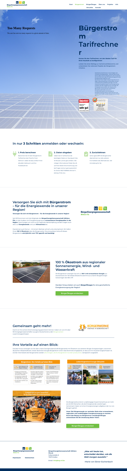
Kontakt (98, 7)
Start (71, 4)
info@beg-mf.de (59, 460)
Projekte (110, 4)
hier (98, 95)
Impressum (17, 457)
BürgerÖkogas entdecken (72, 293)
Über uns (102, 4)
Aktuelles (89, 7)
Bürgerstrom (79, 4)
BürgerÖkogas (91, 4)
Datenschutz (29, 457)
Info (116, 4)
